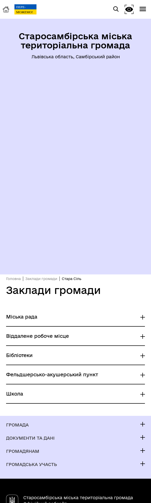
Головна (13, 279)
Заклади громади (41, 279)
